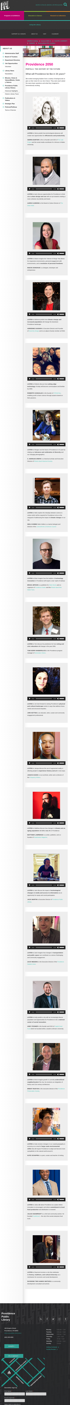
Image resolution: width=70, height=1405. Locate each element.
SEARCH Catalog (32, 41)
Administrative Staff (12, 53)
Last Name (30, 1368)
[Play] (30, 128)
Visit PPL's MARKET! (60, 41)
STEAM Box (57, 395)
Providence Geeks (40, 590)
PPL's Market (13, 1358)
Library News (9, 70)
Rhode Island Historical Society (43, 463)
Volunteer (8, 66)
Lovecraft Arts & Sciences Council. (47, 529)
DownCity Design (34, 331)
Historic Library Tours (12, 94)
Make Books (53, 587)
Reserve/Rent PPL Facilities (46, 43)
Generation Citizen (40, 655)
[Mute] (58, 128)
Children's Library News (52, 1384)
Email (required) (9, 1374)
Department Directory (12, 60)
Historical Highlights (11, 91)
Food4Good (36, 1218)
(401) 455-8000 (8, 1339)
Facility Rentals (33, 1352)
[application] (46, 128)
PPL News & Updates (10, 1386)
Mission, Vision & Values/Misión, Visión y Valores (12, 80)
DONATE (32, 43)
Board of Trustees (11, 57)
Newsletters (9, 74)
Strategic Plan (10, 103)
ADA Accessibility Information (13, 1335)
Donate (11, 1348)
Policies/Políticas (11, 107)
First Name (8, 1368)
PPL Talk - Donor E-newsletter (33, 1384)
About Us (7, 48)
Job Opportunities (11, 63)
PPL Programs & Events (14, 1384)
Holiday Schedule (34, 1349)
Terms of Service (10, 110)
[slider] (44, 127)
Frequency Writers (35, 780)
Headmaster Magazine (41, 839)
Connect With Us (46, 41)
